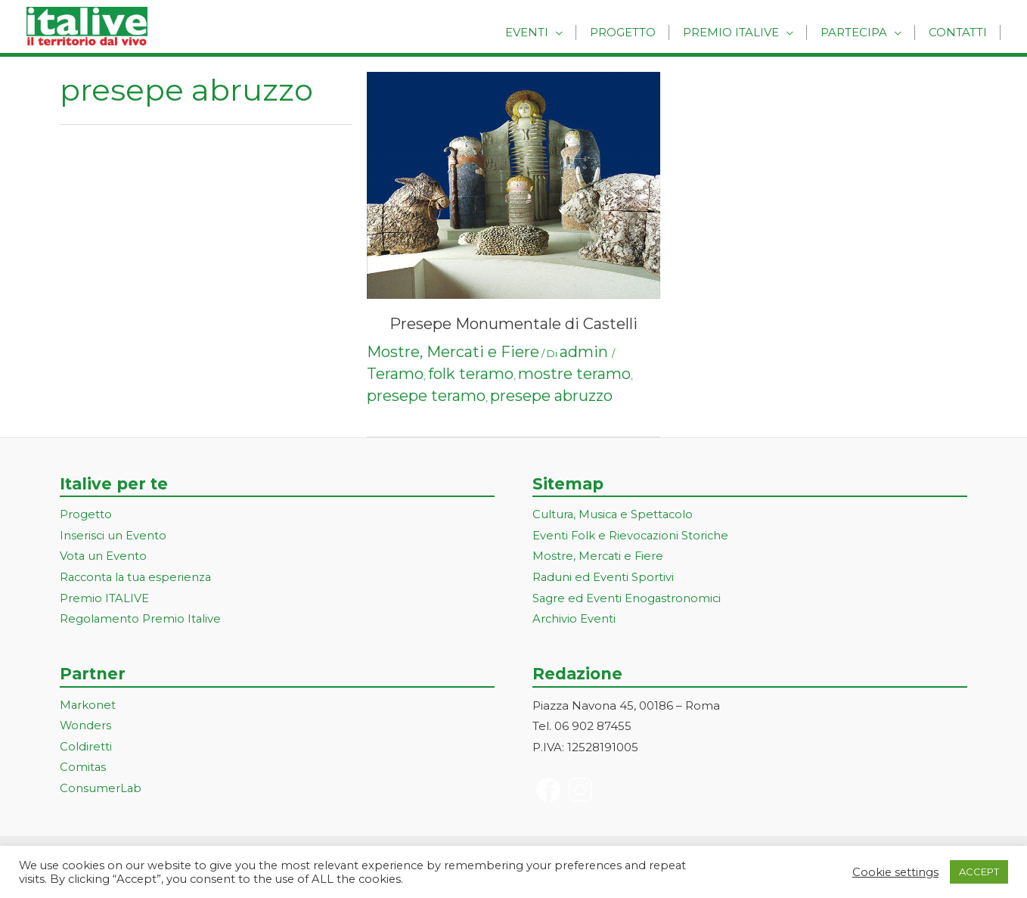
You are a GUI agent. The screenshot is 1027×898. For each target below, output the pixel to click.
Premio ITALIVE (104, 599)
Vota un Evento (103, 557)
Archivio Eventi (574, 620)
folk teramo (471, 374)
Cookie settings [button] (895, 872)
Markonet (88, 706)
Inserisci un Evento (113, 536)
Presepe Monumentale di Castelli (513, 324)
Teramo (395, 374)
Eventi (543, 32)
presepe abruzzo (551, 396)
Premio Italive (740, 32)
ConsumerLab (101, 790)
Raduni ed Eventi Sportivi (603, 578)
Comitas (83, 769)
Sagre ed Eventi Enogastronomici (627, 599)
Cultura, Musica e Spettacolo (614, 515)
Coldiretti (86, 748)
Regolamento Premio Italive (141, 620)
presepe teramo (426, 396)
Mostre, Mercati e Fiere (453, 352)
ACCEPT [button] (979, 871)
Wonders (86, 727)
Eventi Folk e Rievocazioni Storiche (631, 536)
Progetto (636, 32)
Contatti (959, 32)
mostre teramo (574, 374)
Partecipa (859, 32)
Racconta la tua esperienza (138, 578)
